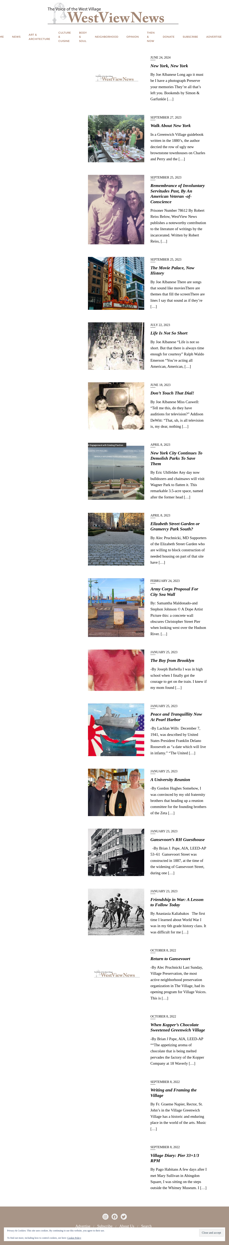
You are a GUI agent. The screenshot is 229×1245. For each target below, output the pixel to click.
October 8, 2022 (163, 950)
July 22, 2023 (160, 325)
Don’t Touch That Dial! (172, 392)
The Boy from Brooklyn (172, 660)
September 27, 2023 (165, 117)
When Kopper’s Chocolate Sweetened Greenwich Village (177, 1027)
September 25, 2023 (165, 177)
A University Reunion (170, 779)
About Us (126, 1226)
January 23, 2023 (163, 831)
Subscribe (104, 1226)
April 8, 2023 (160, 444)
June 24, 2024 (160, 57)
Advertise (82, 1226)
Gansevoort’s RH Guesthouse (177, 839)
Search (146, 1226)
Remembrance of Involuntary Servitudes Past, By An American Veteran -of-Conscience (177, 193)
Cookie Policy (74, 1237)
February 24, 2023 (165, 580)
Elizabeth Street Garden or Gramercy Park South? (175, 526)
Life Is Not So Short (168, 333)
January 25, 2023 (163, 652)
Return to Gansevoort (170, 958)
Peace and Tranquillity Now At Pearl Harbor (176, 717)
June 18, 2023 (160, 385)
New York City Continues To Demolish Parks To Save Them (176, 458)
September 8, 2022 (165, 1082)
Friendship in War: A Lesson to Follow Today (176, 902)
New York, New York (169, 65)
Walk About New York (170, 125)
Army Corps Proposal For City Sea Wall (174, 591)
